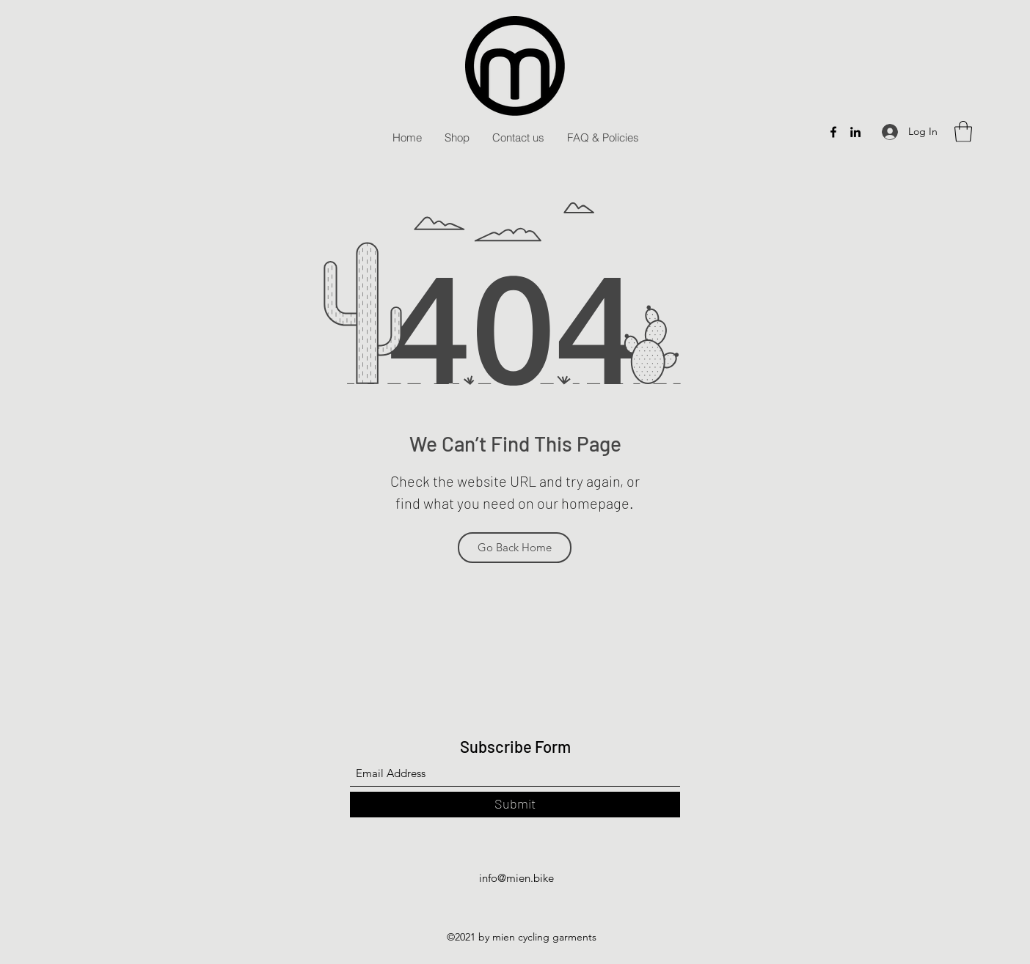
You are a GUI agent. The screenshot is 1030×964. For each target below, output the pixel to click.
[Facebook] (833, 132)
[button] (963, 131)
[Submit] (515, 804)
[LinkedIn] (855, 132)
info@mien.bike (516, 878)
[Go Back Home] (514, 547)
